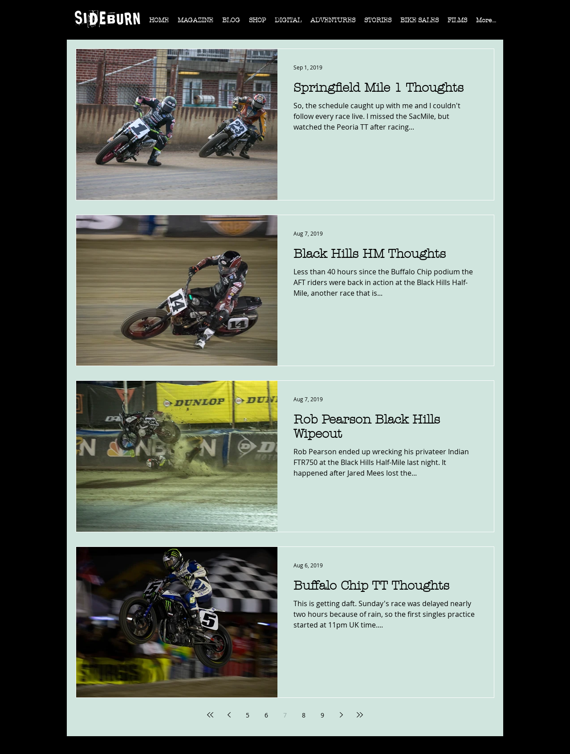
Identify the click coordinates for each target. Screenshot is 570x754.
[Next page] (341, 715)
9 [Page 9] (322, 715)
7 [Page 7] (285, 715)
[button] (195, 23)
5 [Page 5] (247, 715)
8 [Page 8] (303, 715)
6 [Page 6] (266, 715)
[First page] (210, 715)
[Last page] (360, 715)
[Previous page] (229, 715)
